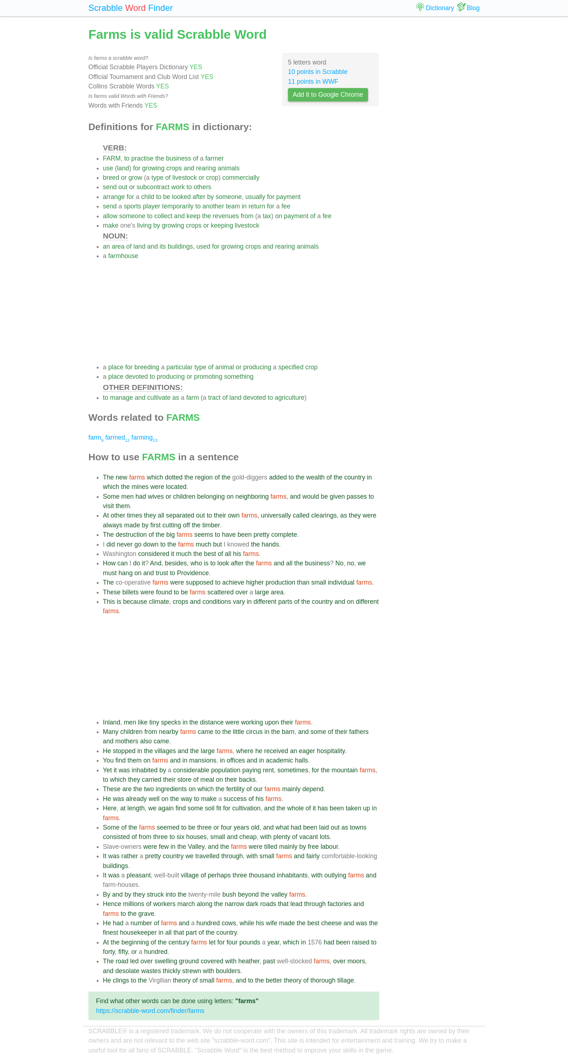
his (237, 553)
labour (329, 846)
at (123, 808)
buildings (180, 246)
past (269, 961)
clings (121, 980)
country (354, 477)
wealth (315, 477)
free (313, 846)
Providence (193, 573)
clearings (324, 515)
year (273, 942)
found (164, 592)
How (109, 563)
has (323, 808)
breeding (146, 367)
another (213, 206)
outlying (335, 875)
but (217, 544)
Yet (107, 770)
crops (174, 168)
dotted (174, 477)
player (151, 206)
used (203, 246)
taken (353, 808)
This (109, 601)
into (171, 894)
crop (212, 177)
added (278, 477)
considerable (191, 770)
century (178, 942)
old (255, 827)
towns (358, 827)
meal (207, 779)
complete (284, 534)
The (108, 477)
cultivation (246, 808)
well (154, 798)
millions (134, 903)
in (244, 206)
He (107, 751)
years (241, 827)
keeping (222, 225)
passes (357, 496)
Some (111, 496)
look (223, 563)
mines (140, 486)
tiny (154, 722)
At (106, 515)
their (220, 515)
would (310, 496)
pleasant (139, 875)
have (229, 534)
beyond (248, 894)
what (282, 827)
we (362, 563)
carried (152, 779)
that (283, 903)
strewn (191, 971)
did (110, 544)
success (235, 798)
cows (229, 923)
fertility (235, 789)
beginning (135, 942)
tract (214, 397)
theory (182, 980)
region (204, 477)
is (206, 563)
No (339, 563)
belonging (211, 496)
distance (212, 722)
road (122, 961)
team (233, 206)
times (134, 515)
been (245, 534)
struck (155, 894)
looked (181, 196)
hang (125, 573)
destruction (131, 534)
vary (239, 601)
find (121, 760)
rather (129, 856)
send (110, 187)
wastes (151, 971)
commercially (241, 177)
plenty (281, 836)
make (110, 225)
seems (203, 534)
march (186, 903)
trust (162, 573)
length (136, 808)
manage (121, 397)
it (172, 553)
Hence (112, 903)
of (195, 158)
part (191, 932)
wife (271, 923)
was (124, 770)
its (163, 246)
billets (130, 592)
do (136, 563)
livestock (184, 177)
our (258, 789)
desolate (127, 971)
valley (279, 894)
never (125, 544)
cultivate (159, 397)
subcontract (153, 187)
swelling (166, 961)
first (155, 525)
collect (163, 216)
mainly (291, 789)
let (212, 942)
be (166, 196)
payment (288, 196)
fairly (313, 856)
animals (229, 168)
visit (108, 506)
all (161, 515)
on (278, 216)
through (232, 856)
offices (236, 760)
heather (249, 961)
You (108, 760)
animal (224, 367)
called (301, 515)
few (164, 846)
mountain (344, 770)
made (132, 525)
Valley (196, 846)
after (199, 196)
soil (209, 808)
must (110, 573)
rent (268, 770)
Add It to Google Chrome (328, 94)
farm (192, 397)
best (210, 553)
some (318, 731)
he (259, 751)
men (127, 496)
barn (288, 731)
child (147, 196)
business (178, 158)
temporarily (177, 206)
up (366, 808)
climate (159, 601)
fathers (359, 731)
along (204, 903)
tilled (270, 846)
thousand (262, 875)
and (189, 168)
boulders (228, 971)
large (262, 592)
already (136, 798)
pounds (249, 942)
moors (356, 961)
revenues (226, 216)
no (350, 563)
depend (313, 789)
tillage (345, 980)
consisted (116, 836)
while (247, 923)
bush (229, 894)
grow (135, 177)
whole (295, 808)
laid (324, 827)
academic (279, 760)
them (123, 506)
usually (255, 196)
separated (180, 515)
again (166, 808)
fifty (123, 951)
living (144, 225)
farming (144, 437)
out (122, 187)
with (265, 836)
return (256, 206)
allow (110, 216)
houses (196, 836)
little (238, 731)
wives (156, 496)
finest (110, 932)
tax (267, 216)
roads (268, 903)
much (203, 544)
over (241, 592)
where (245, 751)
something (239, 376)
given (337, 496)
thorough (322, 980)
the (159, 158)
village (190, 875)
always (112, 525)
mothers (126, 741)
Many (110, 731)
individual (341, 582)
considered (153, 553)
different (265, 601)
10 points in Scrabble (317, 71)
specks (171, 722)
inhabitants (292, 875)
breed (111, 177)
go (138, 544)
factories (339, 903)
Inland (111, 722)
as (175, 397)
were (157, 486)
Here (110, 808)
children (184, 496)
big (170, 534)
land (123, 168)
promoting (208, 376)
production (280, 582)
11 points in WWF (313, 81)
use (108, 168)
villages (165, 751)
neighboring (252, 496)
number (141, 923)
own (233, 515)
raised (360, 942)
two (149, 789)
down (151, 544)
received (276, 751)
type (157, 177)
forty (109, 951)
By (106, 894)
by (210, 196)
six (180, 836)
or (124, 177)
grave (146, 913)
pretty (262, 534)
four (226, 827)
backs (247, 779)
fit (218, 808)
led (134, 961)
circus (254, 731)
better (274, 980)
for (137, 168)
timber (211, 525)
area (118, 246)
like (142, 722)
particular (179, 367)
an (106, 246)
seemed (168, 827)
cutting (171, 525)
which (155, 477)
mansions (202, 760)
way (186, 798)
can (122, 563)
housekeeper (138, 932)
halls (301, 760)
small (318, 582)
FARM (112, 158)
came (205, 731)
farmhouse (123, 255)
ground (189, 961)
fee (285, 206)
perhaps (219, 875)
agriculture (289, 397)
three (204, 827)
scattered (221, 592)
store (184, 779)
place (116, 367)
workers (164, 903)
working (252, 722)
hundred (208, 923)
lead (296, 903)
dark (252, 903)
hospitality (331, 751)
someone (229, 196)
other (118, 515)
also (146, 741)
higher (255, 582)
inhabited (145, 770)
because (135, 601)
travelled (207, 856)
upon (272, 722)
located (176, 486)
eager (307, 751)
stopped (124, 751)
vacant (308, 836)
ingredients (171, 789)
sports (132, 206)
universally (276, 515)
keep (193, 216)
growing (153, 168)
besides (176, 563)
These (112, 592)
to (127, 158)
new (121, 477)
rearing (206, 168)
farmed (117, 437)
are (126, 789)
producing (257, 367)
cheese (331, 923)
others (202, 187)
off (186, 525)
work (178, 187)
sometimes (292, 770)
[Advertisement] (241, 311)
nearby (169, 731)
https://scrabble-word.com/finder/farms (150, 1010)
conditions (216, 601)
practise (142, 158)
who (196, 563)
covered (212, 961)
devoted (136, 376)
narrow (234, 903)
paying (251, 770)
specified (290, 367)
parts (285, 601)
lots (325, 836)
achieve (233, 582)
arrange (114, 196)
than (303, 582)
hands (270, 544)
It (104, 856)
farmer (214, 158)
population (226, 770)
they (150, 515)
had (140, 496)
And (155, 563)
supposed (199, 582)
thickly (171, 971)
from (247, 216)
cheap (248, 836)
